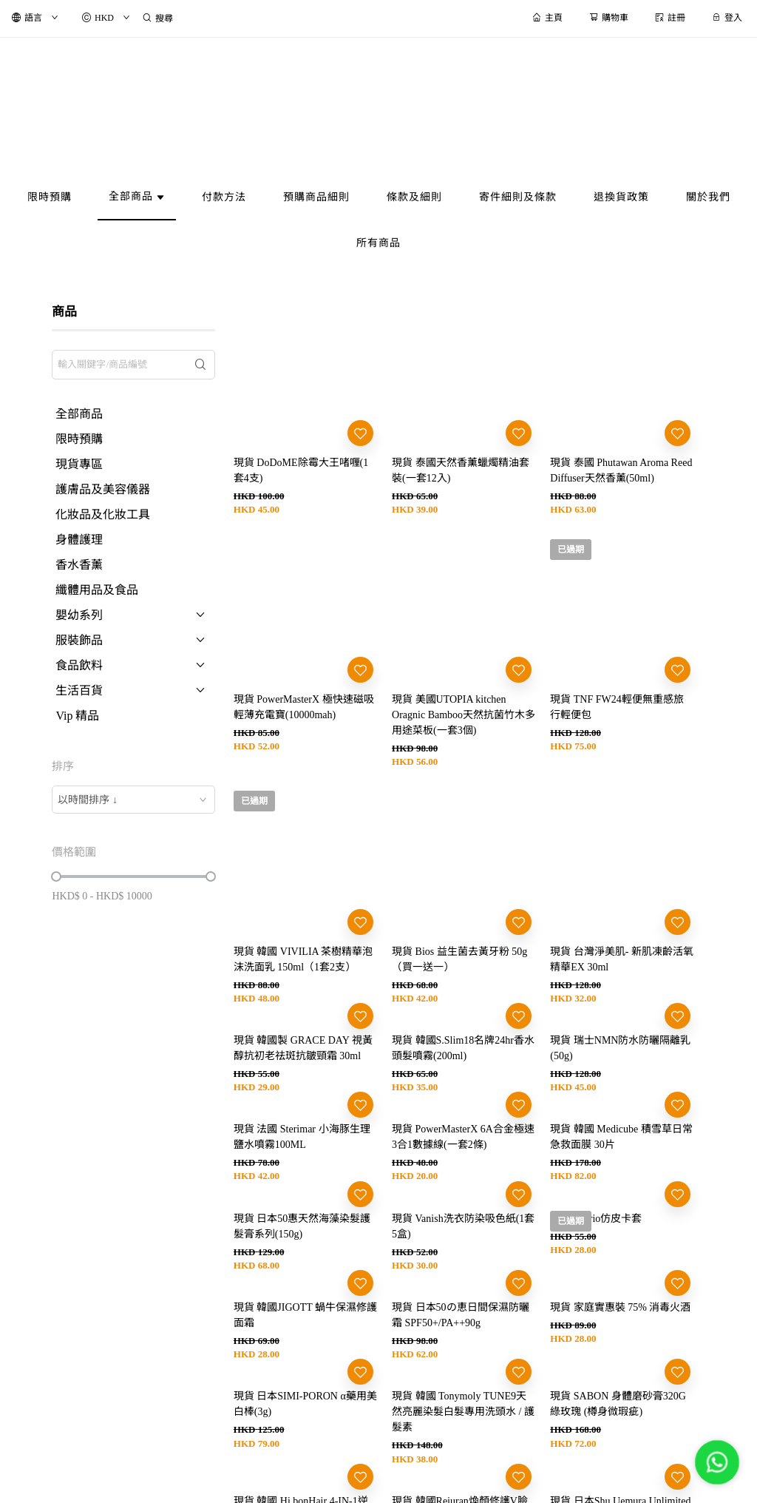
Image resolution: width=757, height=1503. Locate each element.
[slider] (56, 876)
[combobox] (133, 800)
